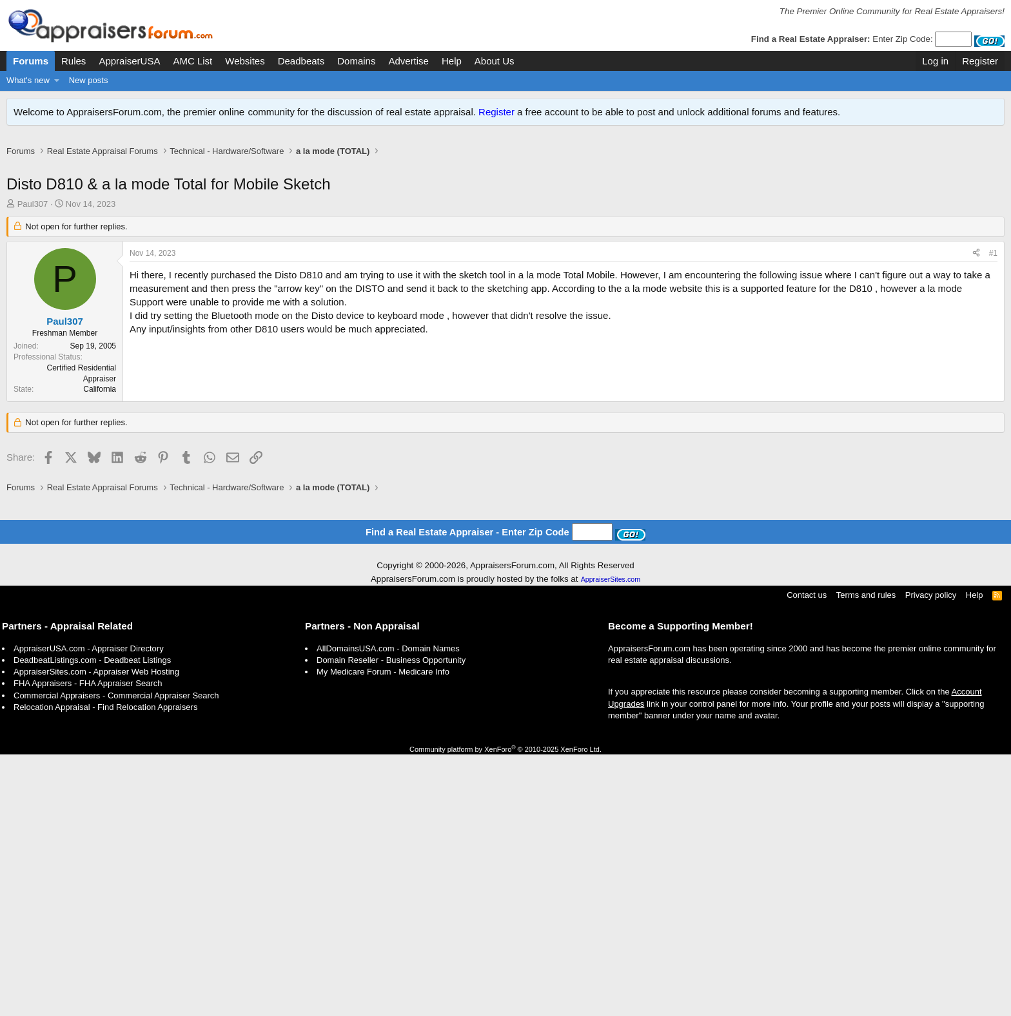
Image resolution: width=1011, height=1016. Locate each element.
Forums (30, 60)
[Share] (976, 267)
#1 (993, 266)
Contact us (807, 856)
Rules (73, 60)
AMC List (192, 60)
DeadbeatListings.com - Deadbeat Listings (92, 921)
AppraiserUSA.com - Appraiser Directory (89, 910)
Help (452, 60)
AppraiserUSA (129, 60)
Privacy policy (930, 856)
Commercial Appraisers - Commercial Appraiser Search (116, 957)
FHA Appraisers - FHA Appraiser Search (88, 945)
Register (496, 111)
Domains (356, 60)
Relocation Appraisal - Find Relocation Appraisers (105, 968)
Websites (244, 60)
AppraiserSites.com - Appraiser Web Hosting (96, 933)
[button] (57, 80)
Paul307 (32, 217)
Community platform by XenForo (505, 1011)
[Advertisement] (505, 172)
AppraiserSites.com (610, 841)
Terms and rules (866, 856)
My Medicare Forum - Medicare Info (383, 933)
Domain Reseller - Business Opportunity (391, 921)
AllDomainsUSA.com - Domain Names (388, 910)
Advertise (408, 60)
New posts (88, 80)
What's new (28, 80)
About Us (495, 60)
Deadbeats (301, 60)
